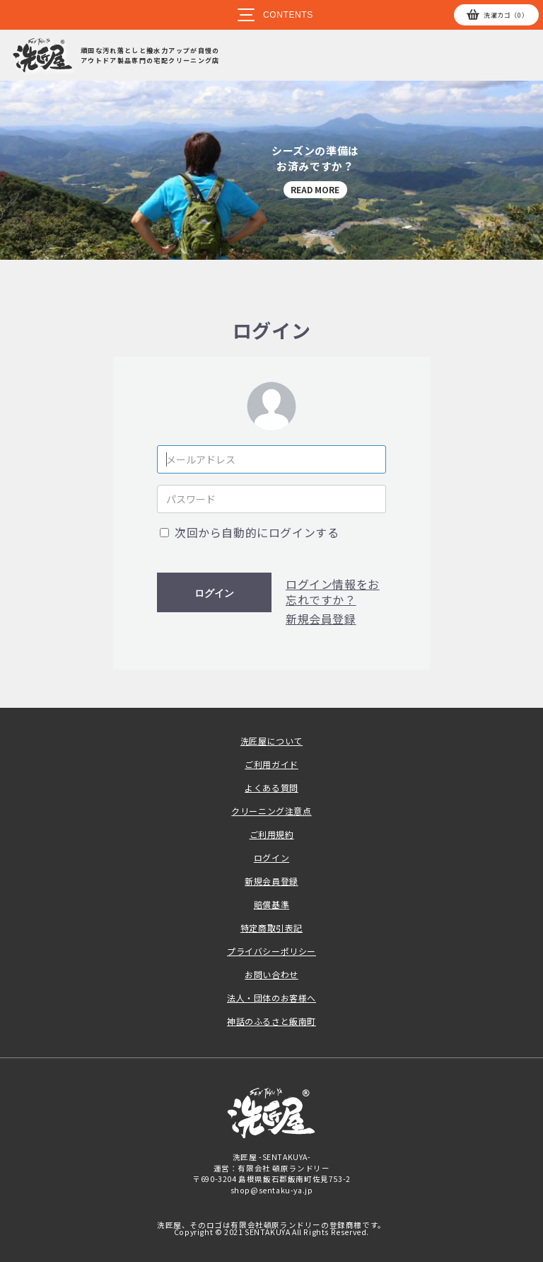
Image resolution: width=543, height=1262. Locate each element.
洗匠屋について (271, 741)
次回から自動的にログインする (257, 532)
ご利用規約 (272, 834)
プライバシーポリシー (271, 951)
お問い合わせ (271, 974)
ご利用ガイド (271, 764)
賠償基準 (271, 904)
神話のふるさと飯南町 (271, 1021)
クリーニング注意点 (271, 811)
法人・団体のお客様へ (271, 998)
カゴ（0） (506, 15)
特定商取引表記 (271, 928)
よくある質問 (271, 787)
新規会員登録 (321, 618)
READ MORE (315, 189)
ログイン (214, 593)
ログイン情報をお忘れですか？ (333, 591)
